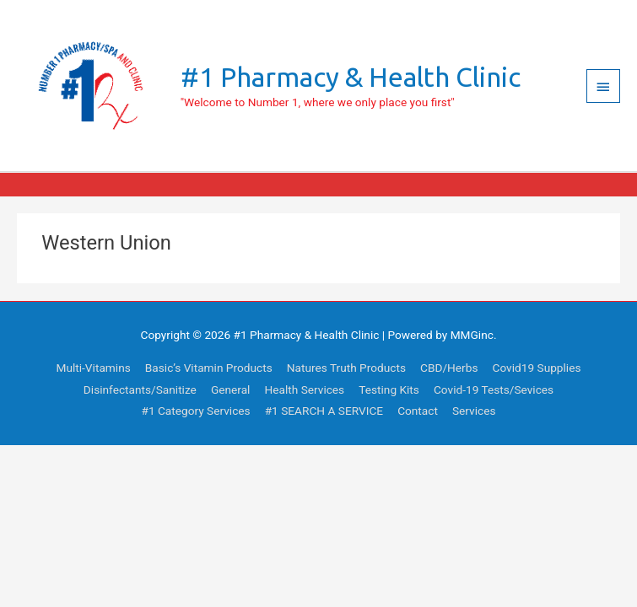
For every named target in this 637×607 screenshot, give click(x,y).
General (231, 389)
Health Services (304, 389)
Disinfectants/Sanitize (140, 389)
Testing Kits (389, 389)
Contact (417, 410)
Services (474, 410)
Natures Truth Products (346, 367)
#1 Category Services (195, 410)
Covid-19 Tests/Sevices (493, 389)
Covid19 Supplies (537, 367)
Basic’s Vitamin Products (209, 367)
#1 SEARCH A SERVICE (324, 410)
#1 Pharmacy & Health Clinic (351, 77)
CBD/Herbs (449, 367)
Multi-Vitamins (94, 367)
